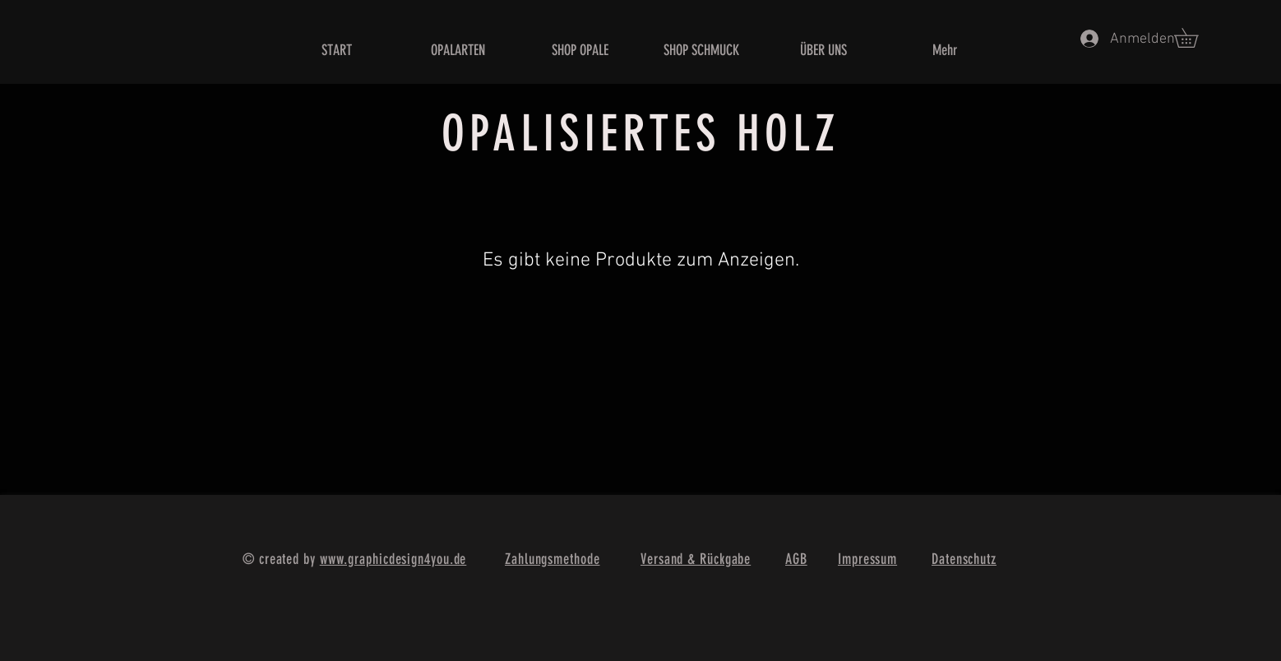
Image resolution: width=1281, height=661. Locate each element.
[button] (1195, 38)
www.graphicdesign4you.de (393, 559)
